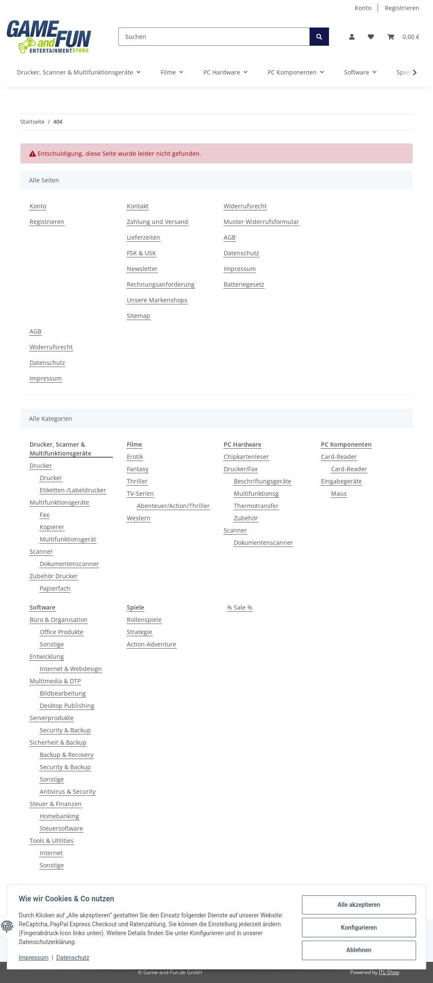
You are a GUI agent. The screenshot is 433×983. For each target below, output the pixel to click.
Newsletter (142, 269)
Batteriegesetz (244, 284)
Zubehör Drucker (54, 576)
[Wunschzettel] (371, 36)
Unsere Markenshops (157, 300)
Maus (339, 493)
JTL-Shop (389, 972)
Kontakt (137, 206)
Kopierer (52, 527)
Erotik (135, 457)
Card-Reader (339, 457)
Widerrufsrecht (245, 206)
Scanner (41, 551)
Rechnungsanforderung (161, 284)
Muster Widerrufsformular (261, 222)
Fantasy (137, 469)
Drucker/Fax (241, 469)
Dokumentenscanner (69, 564)
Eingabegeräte (341, 481)
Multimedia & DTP (55, 681)
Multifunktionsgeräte (59, 502)
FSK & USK (141, 253)
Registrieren (402, 8)
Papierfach (55, 588)
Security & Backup (65, 730)
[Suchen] (214, 37)
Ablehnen (356, 949)
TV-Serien (140, 493)
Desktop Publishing (67, 705)
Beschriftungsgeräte (262, 481)
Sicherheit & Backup (58, 742)
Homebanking (59, 816)
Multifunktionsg (256, 493)
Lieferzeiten (143, 237)
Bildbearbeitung (63, 693)
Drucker (41, 465)
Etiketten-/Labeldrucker (73, 490)
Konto (363, 8)
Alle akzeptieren (356, 905)
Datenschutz (241, 253)
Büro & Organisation (59, 620)
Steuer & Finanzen (56, 804)
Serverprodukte (52, 718)
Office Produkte (61, 632)
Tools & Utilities (52, 841)
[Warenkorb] (403, 36)
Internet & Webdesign (71, 669)
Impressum (240, 269)
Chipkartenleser (246, 457)
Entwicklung (47, 656)
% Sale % (239, 607)
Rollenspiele (144, 620)
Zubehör (246, 518)
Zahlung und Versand (157, 222)
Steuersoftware (61, 828)
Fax (44, 515)
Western (139, 518)
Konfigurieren (357, 927)
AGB (230, 237)
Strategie (139, 632)
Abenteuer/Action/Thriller (173, 506)
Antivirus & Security (68, 791)
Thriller (137, 481)
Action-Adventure (151, 644)
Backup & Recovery (66, 755)
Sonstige (52, 644)
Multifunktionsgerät (68, 539)
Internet (51, 853)
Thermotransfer (256, 506)
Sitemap (138, 316)
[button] (352, 36)
